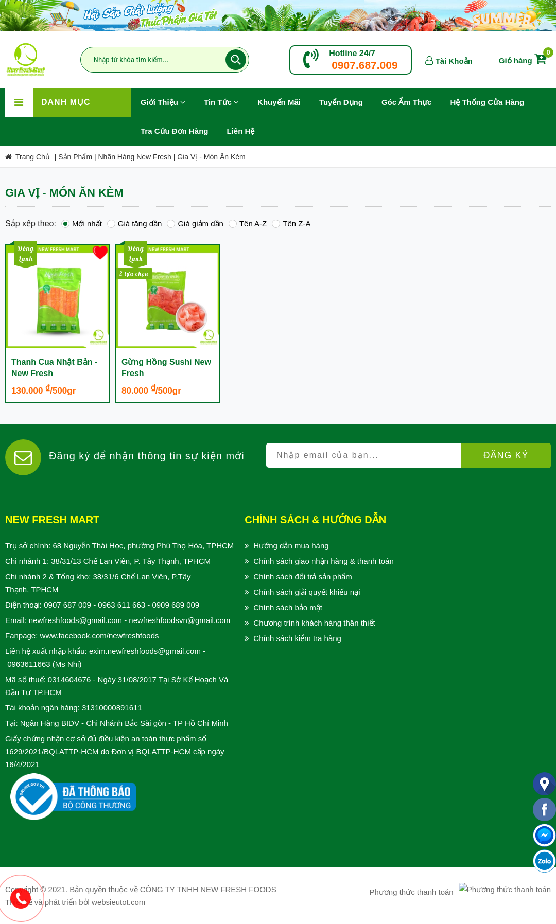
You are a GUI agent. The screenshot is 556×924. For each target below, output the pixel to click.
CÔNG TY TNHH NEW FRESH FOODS (208, 889)
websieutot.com (118, 902)
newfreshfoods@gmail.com (75, 620)
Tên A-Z (248, 223)
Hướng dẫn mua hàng (290, 545)
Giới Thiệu (163, 102)
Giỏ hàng (524, 60)
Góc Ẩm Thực (406, 102)
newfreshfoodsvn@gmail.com (179, 620)
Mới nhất (81, 223)
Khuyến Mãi (283, 97)
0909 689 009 (175, 604)
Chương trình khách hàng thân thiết (314, 622)
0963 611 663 (121, 604)
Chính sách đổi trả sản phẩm (302, 576)
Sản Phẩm (75, 157)
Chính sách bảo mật (287, 607)
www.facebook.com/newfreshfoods (99, 635)
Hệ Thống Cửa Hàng (487, 102)
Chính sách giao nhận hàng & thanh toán (323, 561)
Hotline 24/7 (352, 53)
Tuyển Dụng (345, 97)
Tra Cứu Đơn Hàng (174, 131)
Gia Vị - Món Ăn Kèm (211, 157)
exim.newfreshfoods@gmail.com (145, 651)
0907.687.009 (364, 65)
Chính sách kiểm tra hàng (297, 638)
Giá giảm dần (195, 223)
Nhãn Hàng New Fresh (134, 157)
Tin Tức (221, 102)
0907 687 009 (67, 604)
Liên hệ (241, 131)
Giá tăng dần (134, 223)
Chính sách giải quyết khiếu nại (306, 592)
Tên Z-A (291, 223)
